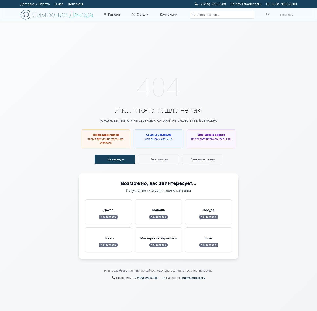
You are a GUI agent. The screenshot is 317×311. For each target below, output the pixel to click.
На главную (116, 159)
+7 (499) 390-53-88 (145, 278)
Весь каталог (159, 159)
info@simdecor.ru (248, 4)
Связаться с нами (203, 159)
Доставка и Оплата (35, 4)
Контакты (75, 4)
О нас (59, 4)
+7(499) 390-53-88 (212, 4)
